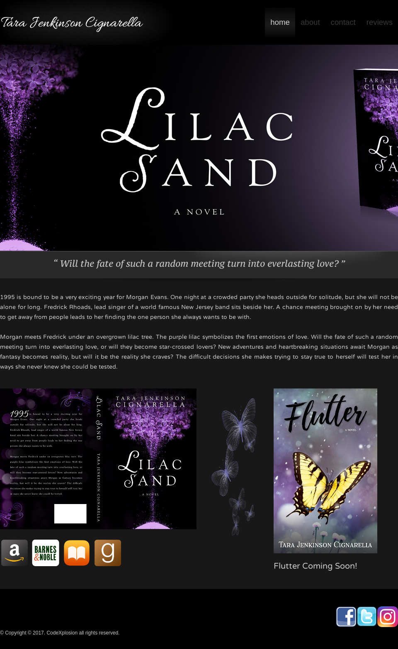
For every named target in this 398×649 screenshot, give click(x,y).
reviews (379, 22)
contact (343, 22)
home (280, 22)
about (310, 22)
